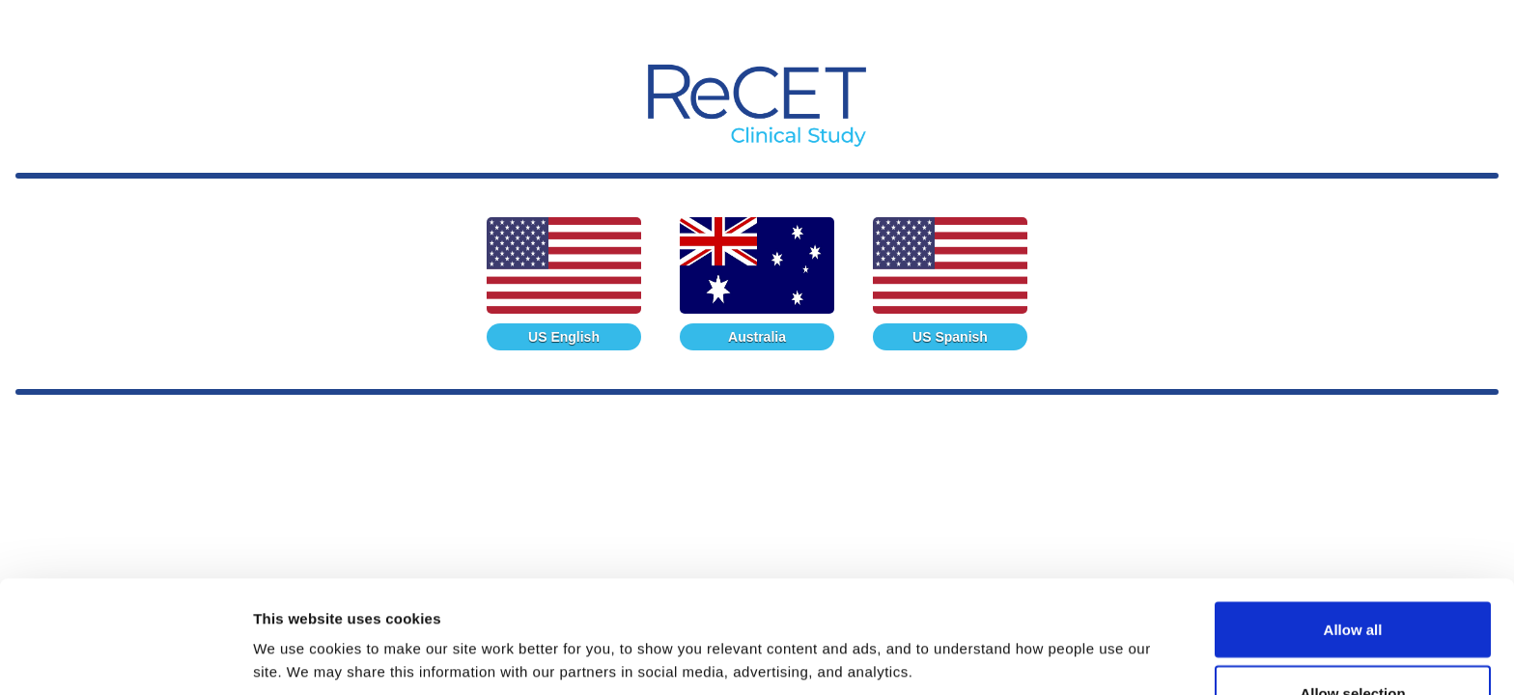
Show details (1013, 622)
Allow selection (1352, 580)
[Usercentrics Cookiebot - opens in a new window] (125, 657)
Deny (1353, 643)
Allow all (1353, 517)
